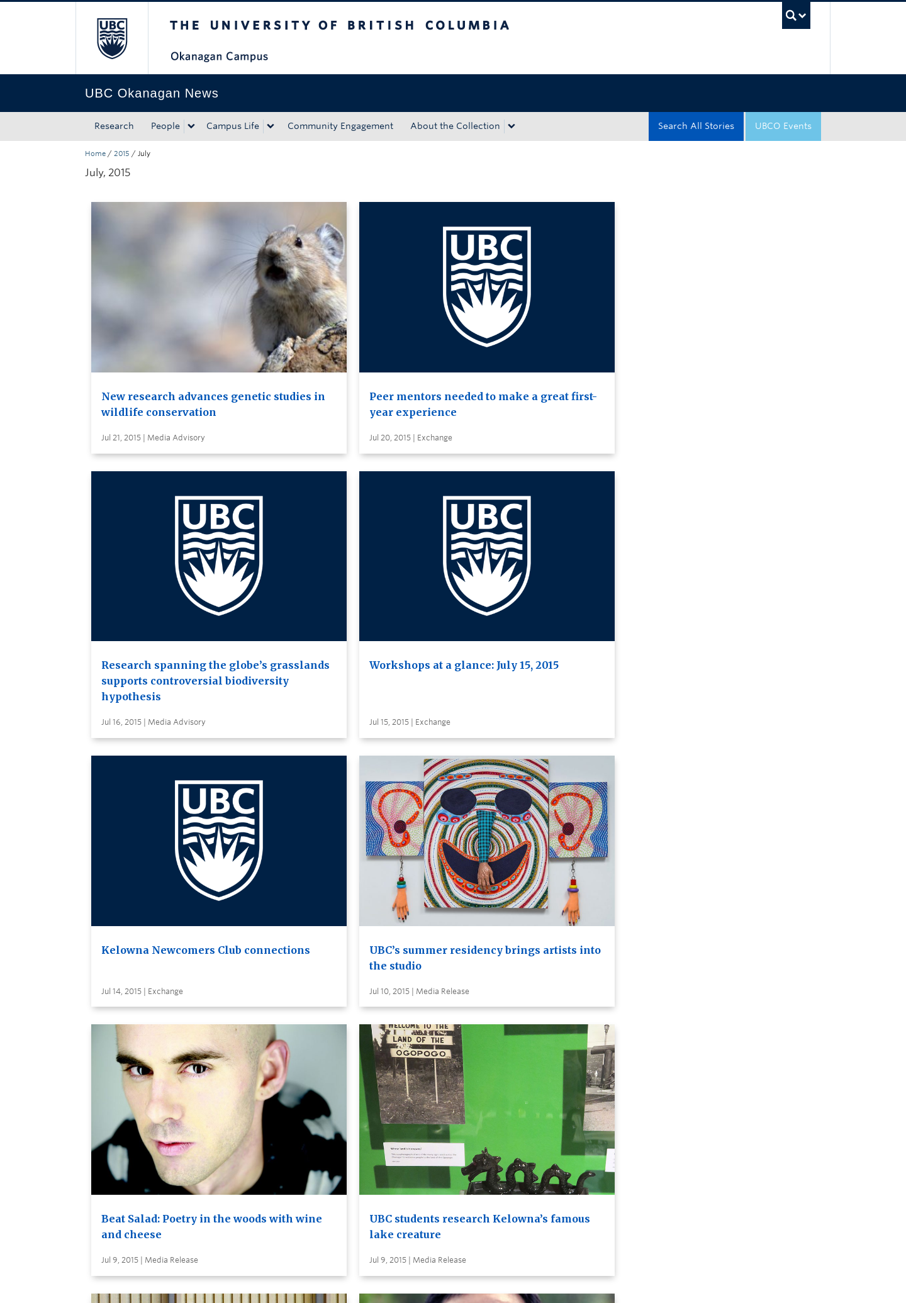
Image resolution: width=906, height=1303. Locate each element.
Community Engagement (340, 126)
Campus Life (232, 126)
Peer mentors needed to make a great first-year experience (349, 356)
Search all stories (437, 1015)
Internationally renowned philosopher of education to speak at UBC (175, 829)
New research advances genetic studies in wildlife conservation (170, 356)
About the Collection (455, 126)
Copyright (291, 1280)
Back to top (115, 1165)
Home (95, 153)
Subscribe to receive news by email (477, 1038)
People (165, 126)
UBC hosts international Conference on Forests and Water (357, 829)
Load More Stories (449, 929)
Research (114, 126)
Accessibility (353, 1280)
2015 (122, 153)
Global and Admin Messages (462, 1085)
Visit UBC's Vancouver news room (475, 1061)
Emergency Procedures (135, 1280)
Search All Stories (696, 126)
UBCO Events (783, 126)
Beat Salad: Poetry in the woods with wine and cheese (534, 600)
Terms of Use (228, 1280)
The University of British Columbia (112, 38)
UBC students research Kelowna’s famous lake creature (716, 600)
